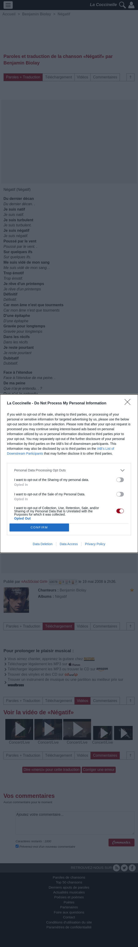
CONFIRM (39, 527)
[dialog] (69, 473)
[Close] (129, 403)
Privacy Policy (95, 544)
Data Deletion (43, 544)
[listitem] (69, 470)
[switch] (120, 479)
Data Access (69, 544)
